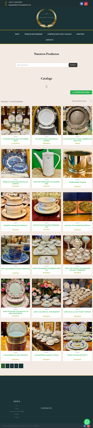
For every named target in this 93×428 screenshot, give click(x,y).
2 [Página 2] (7, 365)
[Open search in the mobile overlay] (46, 64)
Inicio (17, 33)
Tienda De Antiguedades (33, 33)
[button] (46, 86)
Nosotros (80, 33)
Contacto (49, 39)
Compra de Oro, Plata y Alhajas (59, 33)
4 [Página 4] (16, 365)
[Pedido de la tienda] (81, 100)
